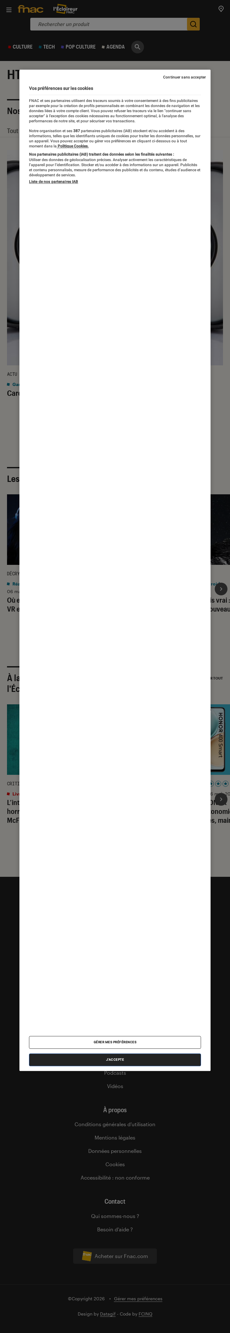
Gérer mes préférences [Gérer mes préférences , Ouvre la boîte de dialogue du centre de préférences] (115, 1042)
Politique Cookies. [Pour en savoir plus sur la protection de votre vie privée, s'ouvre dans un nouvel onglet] (73, 146)
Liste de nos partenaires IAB (53, 181)
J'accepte (115, 1060)
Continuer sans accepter (184, 77)
